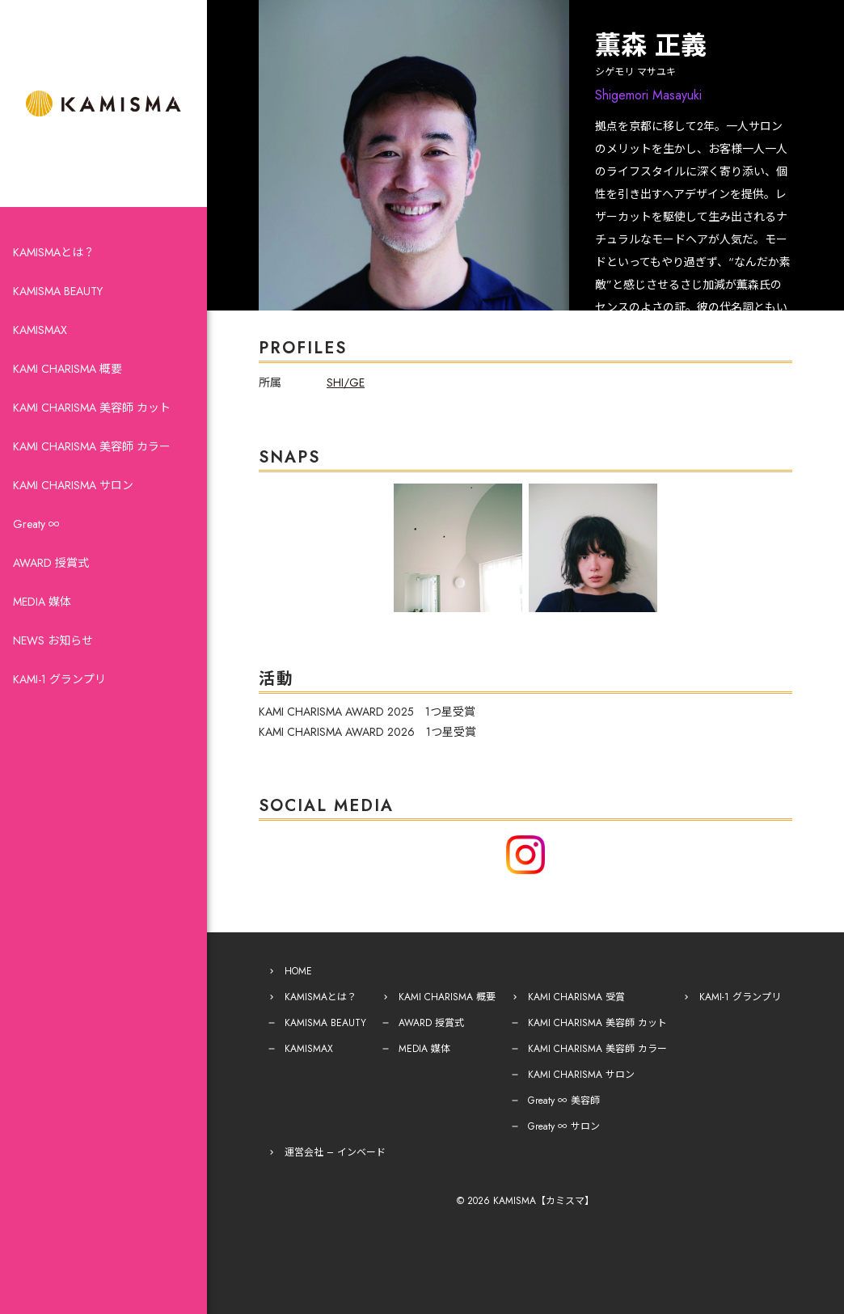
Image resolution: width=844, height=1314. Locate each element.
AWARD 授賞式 (51, 563)
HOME (298, 971)
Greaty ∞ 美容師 (564, 1100)
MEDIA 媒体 (42, 602)
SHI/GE (346, 382)
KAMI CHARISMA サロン (73, 485)
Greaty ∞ (36, 524)
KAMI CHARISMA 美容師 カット (92, 407)
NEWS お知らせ (53, 640)
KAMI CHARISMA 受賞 (576, 997)
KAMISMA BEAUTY (58, 291)
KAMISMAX (40, 330)
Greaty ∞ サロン (564, 1126)
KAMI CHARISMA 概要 (67, 369)
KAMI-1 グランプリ (59, 679)
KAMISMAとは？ (54, 252)
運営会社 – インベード (335, 1152)
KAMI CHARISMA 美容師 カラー (92, 446)
